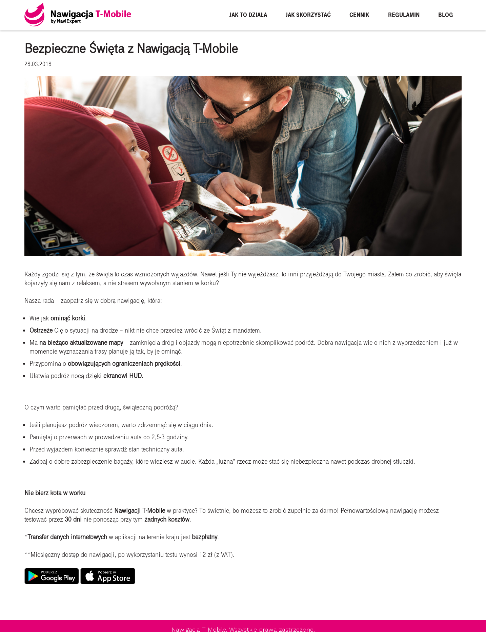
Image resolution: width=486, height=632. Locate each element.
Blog (445, 15)
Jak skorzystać (308, 15)
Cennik (359, 15)
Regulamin (404, 15)
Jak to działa (248, 15)
